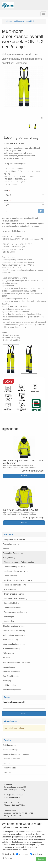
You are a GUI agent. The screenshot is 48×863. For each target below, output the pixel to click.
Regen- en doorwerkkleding (15, 585)
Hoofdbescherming (10, 640)
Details (24, 476)
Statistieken (36, 854)
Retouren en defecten (11, 759)
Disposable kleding (11, 603)
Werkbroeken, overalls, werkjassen (18, 580)
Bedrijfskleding (9, 558)
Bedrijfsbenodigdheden (12, 690)
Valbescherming (9, 653)
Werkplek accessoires (11, 672)
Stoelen (6, 548)
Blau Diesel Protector (11, 676)
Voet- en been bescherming (14, 630)
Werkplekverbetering (11, 544)
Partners (6, 763)
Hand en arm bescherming (13, 626)
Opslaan (41, 859)
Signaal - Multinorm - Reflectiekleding (19, 562)
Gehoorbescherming (11, 649)
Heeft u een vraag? (10, 750)
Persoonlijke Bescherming (13, 553)
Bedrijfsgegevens (9, 745)
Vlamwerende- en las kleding (15, 598)
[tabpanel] (29, 126)
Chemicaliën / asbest (12, 607)
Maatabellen (9, 621)
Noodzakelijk (8, 854)
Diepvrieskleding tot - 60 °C (15, 567)
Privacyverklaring (9, 768)
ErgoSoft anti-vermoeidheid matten (16, 662)
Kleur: (6, 200)
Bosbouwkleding (10, 576)
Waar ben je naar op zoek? (14, 702)
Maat (6, 191)
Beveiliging (7, 681)
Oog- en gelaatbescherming (14, 644)
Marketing (7, 858)
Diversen (6, 658)
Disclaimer (7, 772)
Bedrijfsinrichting (9, 685)
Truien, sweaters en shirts (14, 594)
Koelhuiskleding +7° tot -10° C (16, 571)
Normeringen (9, 617)
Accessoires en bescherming (15, 612)
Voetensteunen (9, 667)
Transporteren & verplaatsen (14, 539)
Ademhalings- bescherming (14, 635)
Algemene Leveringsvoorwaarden (16, 754)
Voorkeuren (22, 854)
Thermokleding (10, 589)
